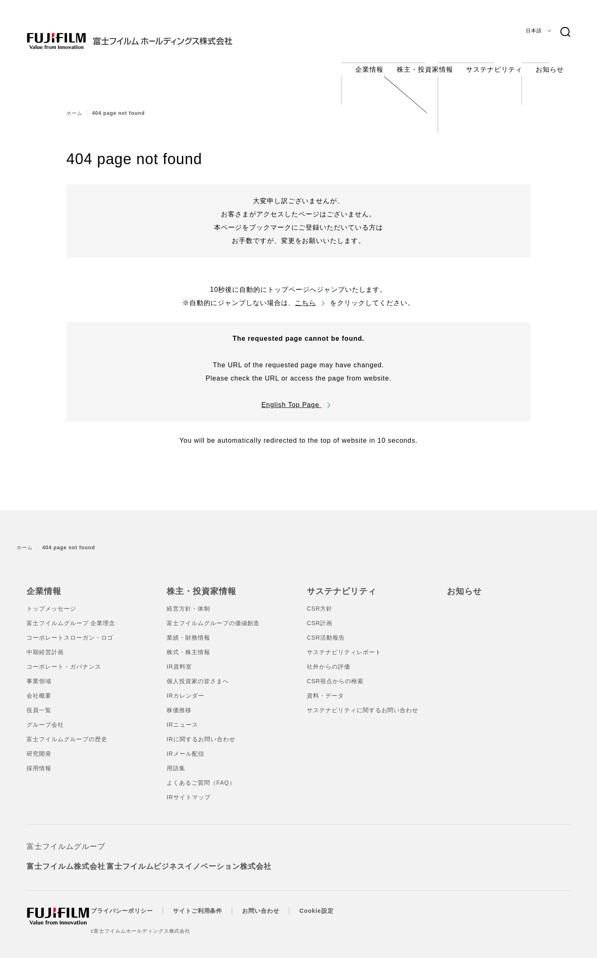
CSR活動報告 (326, 630)
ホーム (74, 107)
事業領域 (39, 673)
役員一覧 (39, 702)
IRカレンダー (185, 688)
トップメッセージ (51, 601)
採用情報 (39, 760)
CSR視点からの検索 (335, 673)
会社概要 (39, 688)
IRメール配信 (185, 746)
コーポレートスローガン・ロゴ (70, 630)
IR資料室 (179, 659)
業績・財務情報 (188, 630)
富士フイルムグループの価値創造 (213, 615)
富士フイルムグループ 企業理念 (71, 615)
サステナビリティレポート (344, 644)
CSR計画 (319, 615)
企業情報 (42, 584)
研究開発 (39, 746)
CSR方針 (319, 601)
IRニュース (182, 717)
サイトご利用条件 (213, 903)
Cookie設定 (332, 903)
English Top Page (291, 398)
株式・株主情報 (188, 644)
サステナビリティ (338, 584)
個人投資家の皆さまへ (198, 673)
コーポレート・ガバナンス (64, 659)
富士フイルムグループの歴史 (67, 731)
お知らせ (462, 584)
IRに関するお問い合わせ (201, 731)
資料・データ (325, 688)
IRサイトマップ (189, 789)
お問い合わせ (276, 903)
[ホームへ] (146, 35)
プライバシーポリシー (137, 903)
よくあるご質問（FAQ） (201, 775)
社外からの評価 (328, 659)
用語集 (176, 760)
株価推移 (179, 702)
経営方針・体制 (188, 601)
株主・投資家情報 (198, 584)
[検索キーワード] (565, 32)
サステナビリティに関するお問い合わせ (362, 702)
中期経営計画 (45, 644)
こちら (305, 296)
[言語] (537, 30)
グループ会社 (45, 717)
